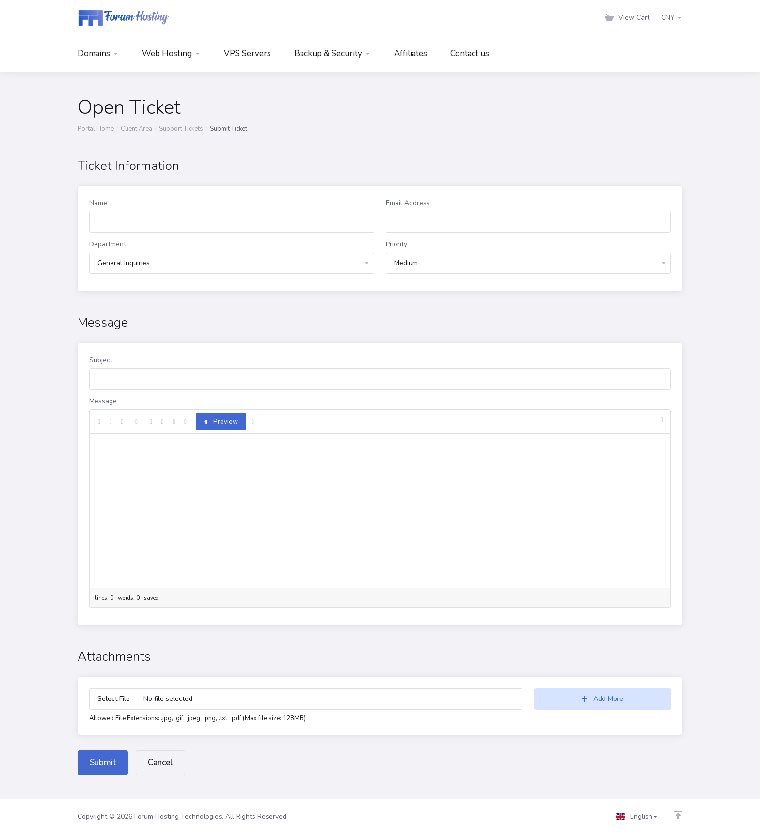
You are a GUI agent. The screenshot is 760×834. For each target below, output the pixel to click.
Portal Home (96, 128)
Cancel (160, 762)
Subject (100, 359)
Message (103, 401)
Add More (602, 698)
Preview (221, 421)
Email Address (408, 203)
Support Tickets (181, 128)
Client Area (136, 128)
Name (98, 203)
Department (107, 244)
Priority (396, 244)
